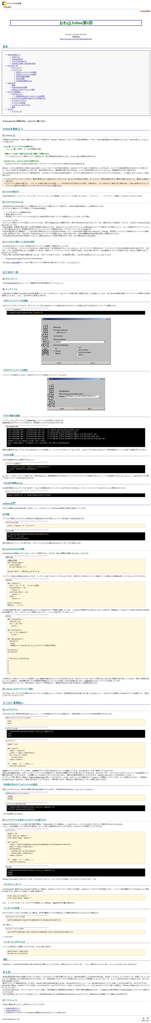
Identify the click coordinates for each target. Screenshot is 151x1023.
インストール (17, 70)
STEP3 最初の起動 (22, 76)
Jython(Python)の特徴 (19, 87)
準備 (13, 85)
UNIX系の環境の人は (24, 81)
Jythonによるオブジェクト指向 (23, 89)
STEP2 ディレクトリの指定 (26, 74)
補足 (13, 107)
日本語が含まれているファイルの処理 (30, 96)
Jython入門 (11, 83)
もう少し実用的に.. (15, 92)
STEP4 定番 (20, 79)
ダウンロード (17, 68)
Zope (86, 229)
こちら (29, 121)
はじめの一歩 (13, 65)
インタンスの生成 (18, 103)
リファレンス (17, 111)
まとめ (10, 109)
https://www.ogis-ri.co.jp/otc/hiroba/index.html (76, 39)
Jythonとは (16, 57)
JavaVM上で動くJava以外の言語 (24, 63)
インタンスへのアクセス (21, 105)
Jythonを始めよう (14, 55)
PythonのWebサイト (13, 1010)
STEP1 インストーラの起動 (26, 72)
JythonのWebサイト (15, 283)
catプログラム (17, 94)
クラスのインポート (19, 100)
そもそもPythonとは (19, 61)
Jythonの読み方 (17, 59)
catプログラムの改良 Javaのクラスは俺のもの (29, 98)
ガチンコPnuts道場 (13, 262)
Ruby (53, 223)
